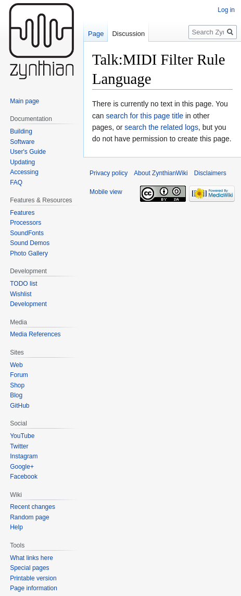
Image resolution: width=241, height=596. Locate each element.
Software (22, 141)
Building (21, 131)
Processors (25, 222)
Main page (24, 101)
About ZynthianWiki (160, 173)
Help (16, 527)
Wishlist (20, 294)
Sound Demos (29, 243)
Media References (35, 334)
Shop (17, 385)
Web (16, 365)
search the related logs (161, 127)
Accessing (24, 172)
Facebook (23, 476)
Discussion (128, 34)
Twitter (19, 446)
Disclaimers (210, 173)
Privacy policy (109, 173)
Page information (33, 588)
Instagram (23, 456)
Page (96, 34)
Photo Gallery (29, 253)
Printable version (33, 578)
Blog (16, 395)
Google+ (22, 466)
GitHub (19, 405)
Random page (29, 517)
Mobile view (106, 192)
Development (28, 304)
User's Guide (28, 151)
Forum (19, 375)
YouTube (22, 436)
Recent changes (32, 506)
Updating (22, 162)
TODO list (23, 283)
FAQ (16, 182)
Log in (226, 10)
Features (22, 212)
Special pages (29, 567)
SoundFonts (27, 233)
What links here (31, 558)
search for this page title (144, 116)
